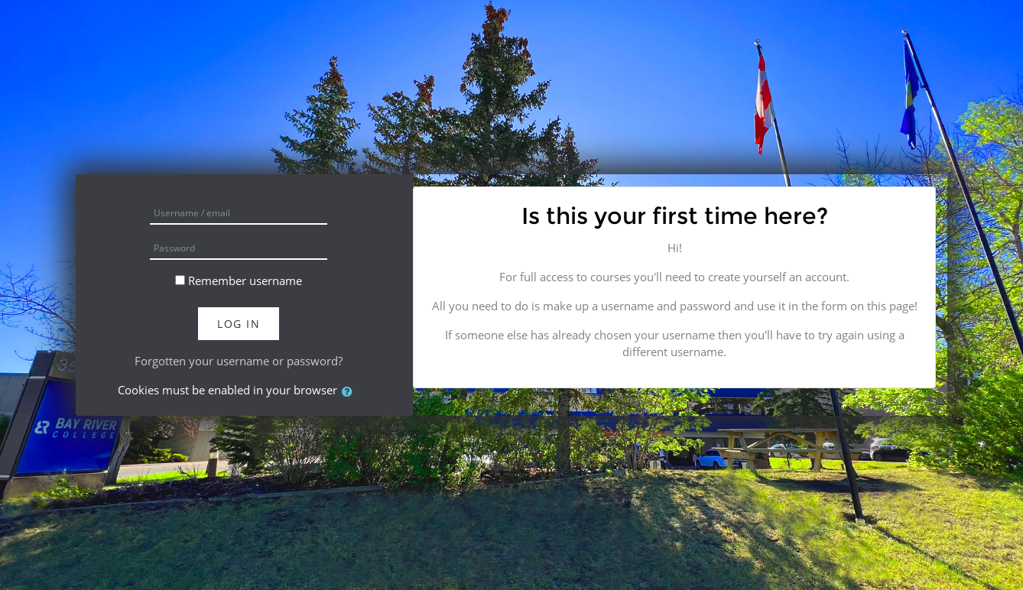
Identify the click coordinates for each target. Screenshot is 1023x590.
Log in (238, 323)
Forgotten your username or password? (239, 360)
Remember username (245, 280)
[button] (350, 391)
